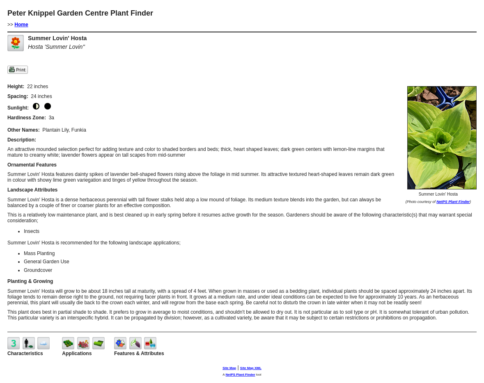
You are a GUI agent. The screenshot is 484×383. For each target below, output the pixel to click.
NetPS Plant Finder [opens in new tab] (240, 374)
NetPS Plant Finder (453, 202)
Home (21, 24)
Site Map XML (250, 368)
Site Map (229, 368)
